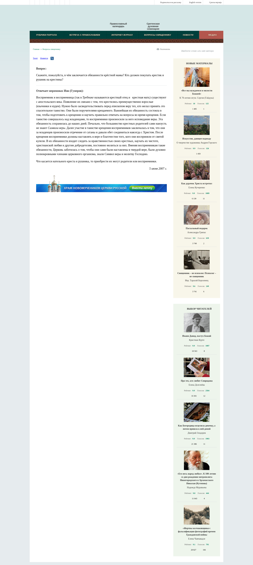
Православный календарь (118, 19)
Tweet (35, 58)
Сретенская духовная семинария (153, 26)
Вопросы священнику (157, 35)
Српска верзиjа (215, 2)
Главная (36, 49)
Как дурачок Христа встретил (196, 183)
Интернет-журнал (122, 35)
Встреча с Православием (85, 35)
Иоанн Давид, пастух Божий (196, 336)
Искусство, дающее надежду (196, 138)
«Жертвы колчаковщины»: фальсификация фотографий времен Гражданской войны (196, 531)
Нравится (44, 58)
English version (195, 2)
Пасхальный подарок (196, 228)
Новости (188, 35)
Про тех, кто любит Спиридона (197, 381)
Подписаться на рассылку (170, 2)
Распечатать (165, 49)
